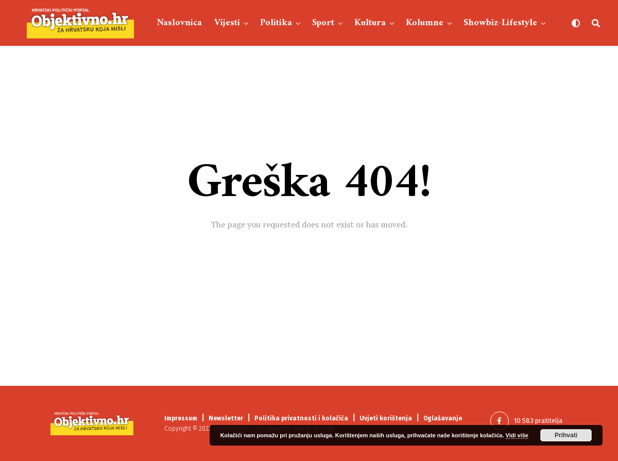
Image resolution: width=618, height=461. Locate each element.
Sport (323, 23)
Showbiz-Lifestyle (500, 23)
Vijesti (227, 23)
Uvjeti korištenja (385, 418)
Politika (276, 23)
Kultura (370, 23)
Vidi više (517, 435)
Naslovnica (179, 23)
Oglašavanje (442, 418)
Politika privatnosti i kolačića (301, 418)
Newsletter (226, 418)
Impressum (180, 418)
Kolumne (424, 23)
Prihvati (566, 435)
